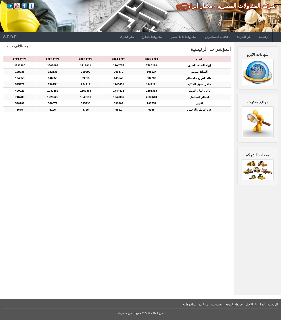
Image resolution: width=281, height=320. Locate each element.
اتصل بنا (260, 304)
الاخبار (249, 304)
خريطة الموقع (234, 304)
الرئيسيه (273, 304)
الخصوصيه (217, 304)
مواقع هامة (189, 304)
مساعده (203, 304)
